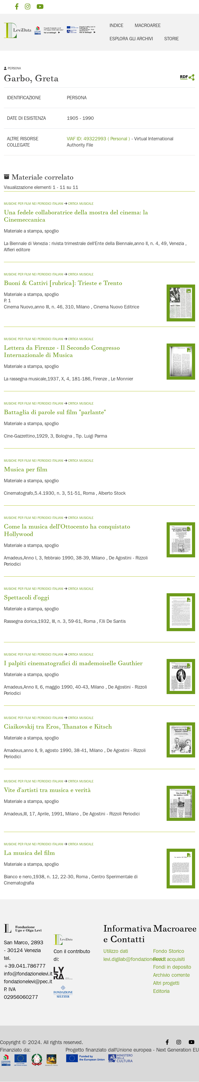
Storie (171, 38)
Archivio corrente (171, 975)
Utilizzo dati (115, 951)
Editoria (161, 991)
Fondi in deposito (172, 967)
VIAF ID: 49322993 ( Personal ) (98, 138)
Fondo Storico (168, 951)
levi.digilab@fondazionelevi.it (134, 959)
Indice (116, 25)
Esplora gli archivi (131, 38)
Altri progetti (166, 983)
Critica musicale (81, 204)
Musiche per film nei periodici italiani (33, 204)
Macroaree (148, 25)
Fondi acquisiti (169, 959)
